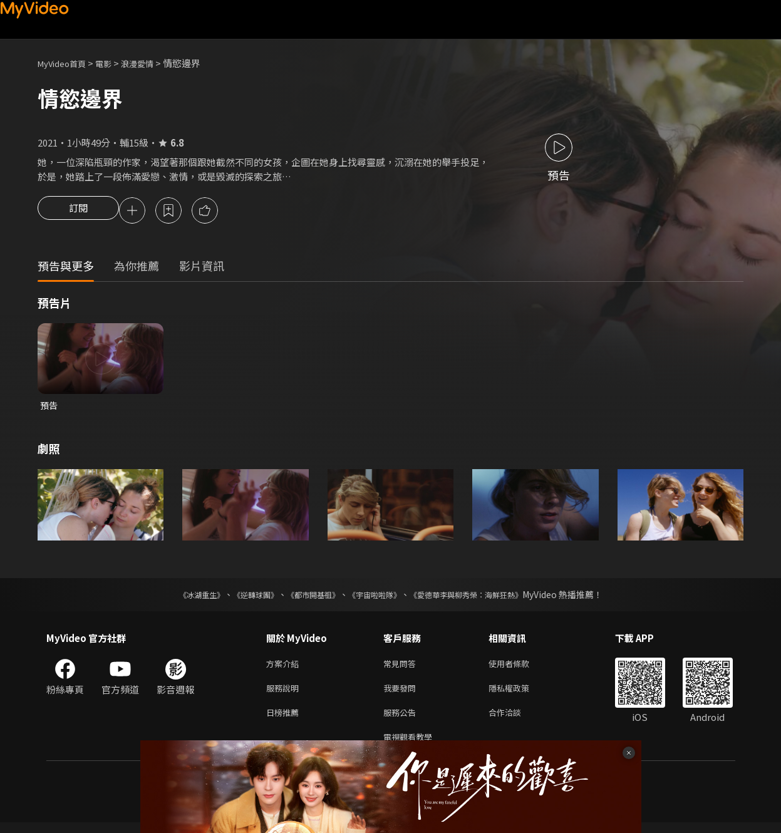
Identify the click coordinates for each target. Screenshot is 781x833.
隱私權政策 (519, 693)
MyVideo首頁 (66, 63)
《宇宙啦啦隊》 (377, 597)
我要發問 (402, 693)
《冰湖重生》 (179, 597)
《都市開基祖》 (307, 597)
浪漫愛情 (151, 63)
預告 (49, 407)
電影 (113, 63)
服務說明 (285, 693)
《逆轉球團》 (241, 597)
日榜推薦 (285, 720)
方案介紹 (285, 667)
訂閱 (78, 212)
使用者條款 (519, 667)
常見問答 (402, 667)
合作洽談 (515, 720)
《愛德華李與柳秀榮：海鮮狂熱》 (482, 597)
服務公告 (402, 720)
